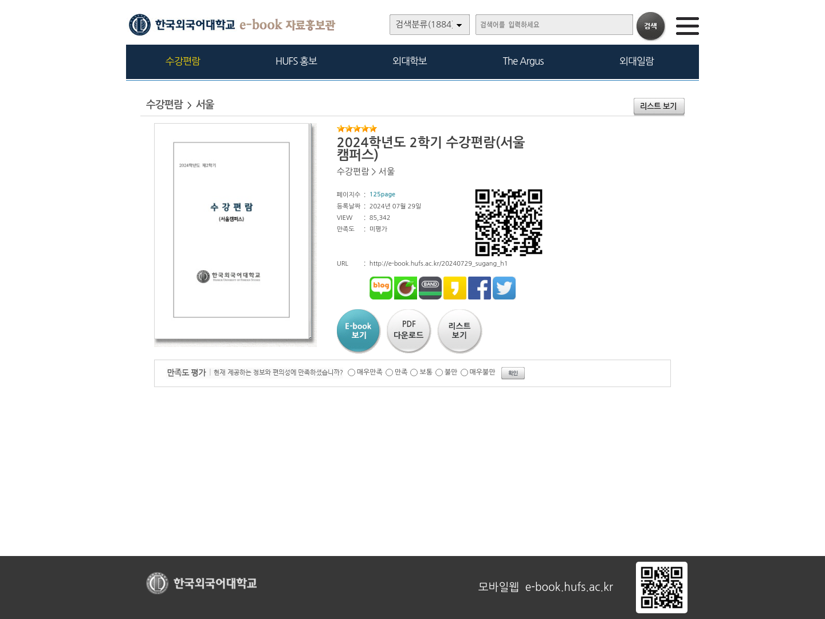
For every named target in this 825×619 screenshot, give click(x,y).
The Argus (523, 61)
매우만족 (370, 372)
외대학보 (409, 61)
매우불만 (483, 372)
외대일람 (636, 61)
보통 (426, 372)
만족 (401, 372)
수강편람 (183, 61)
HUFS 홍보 (296, 61)
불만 (451, 372)
